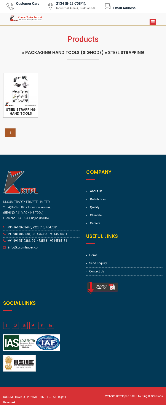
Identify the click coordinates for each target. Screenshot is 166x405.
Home (93, 255)
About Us (96, 191)
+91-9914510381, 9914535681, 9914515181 (37, 240)
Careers (95, 223)
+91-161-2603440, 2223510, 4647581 (32, 227)
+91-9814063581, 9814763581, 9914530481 (37, 234)
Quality (94, 207)
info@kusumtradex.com (24, 247)
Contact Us (96, 271)
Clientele (96, 215)
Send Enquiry (98, 263)
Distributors (98, 199)
